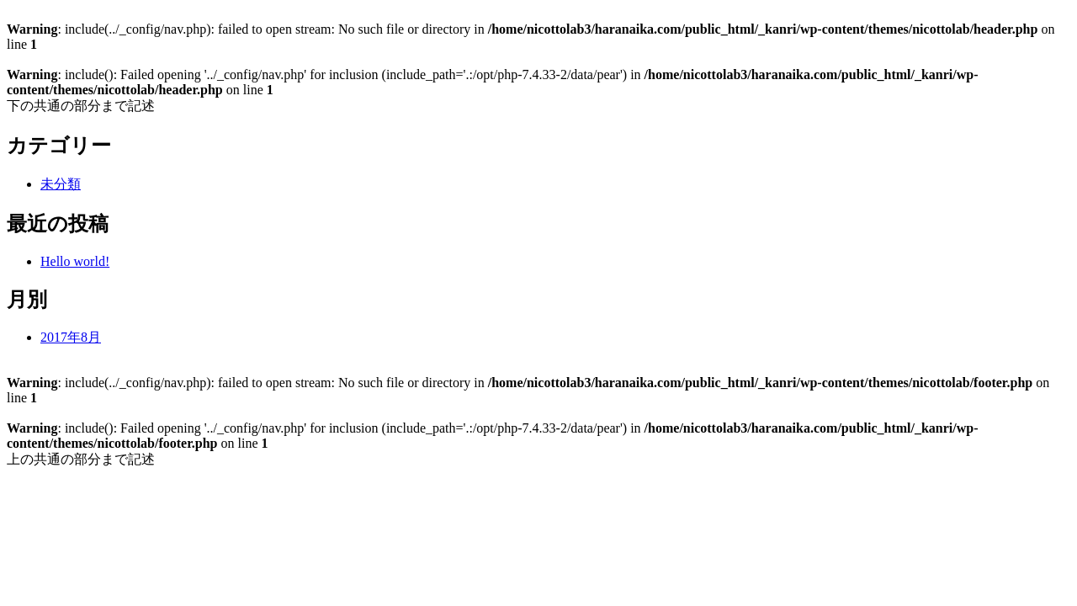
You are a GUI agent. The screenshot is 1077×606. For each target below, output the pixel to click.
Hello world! (74, 261)
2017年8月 (70, 337)
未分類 (60, 184)
